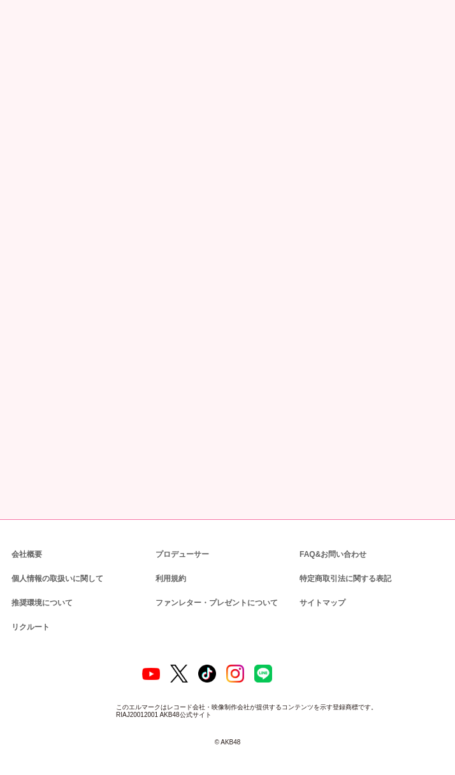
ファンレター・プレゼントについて (209, 592)
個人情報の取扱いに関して (56, 568)
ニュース (51, 67)
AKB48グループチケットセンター (131, 355)
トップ (18, 67)
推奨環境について (40, 592)
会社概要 (26, 543)
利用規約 (170, 568)
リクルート (28, 616)
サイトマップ (320, 592)
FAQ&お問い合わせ (333, 543)
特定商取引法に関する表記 (345, 568)
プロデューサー (180, 543)
